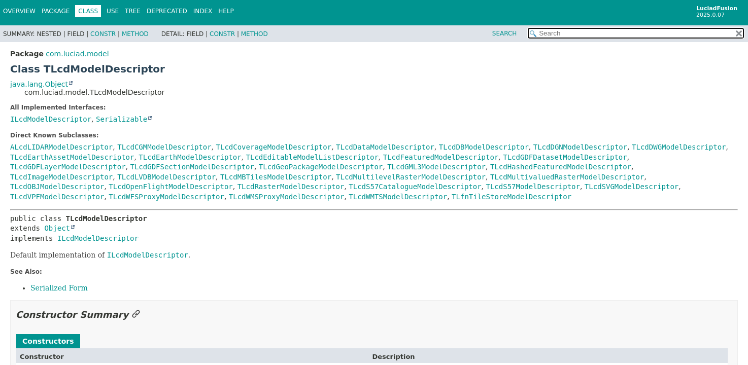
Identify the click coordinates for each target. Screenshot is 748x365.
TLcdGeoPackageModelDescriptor (321, 167)
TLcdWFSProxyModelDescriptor (166, 197)
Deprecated (167, 11)
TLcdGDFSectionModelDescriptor (192, 167)
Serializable (121, 119)
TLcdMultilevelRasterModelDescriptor (411, 177)
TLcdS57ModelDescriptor (533, 186)
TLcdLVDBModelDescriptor (166, 177)
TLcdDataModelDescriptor (385, 147)
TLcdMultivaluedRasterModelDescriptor (567, 177)
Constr (103, 34)
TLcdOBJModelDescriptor (57, 186)
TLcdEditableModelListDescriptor (312, 157)
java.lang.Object (39, 84)
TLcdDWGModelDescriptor (679, 147)
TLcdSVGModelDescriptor (631, 186)
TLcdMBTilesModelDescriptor (275, 177)
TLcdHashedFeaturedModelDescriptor (560, 167)
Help (226, 11)
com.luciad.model (77, 54)
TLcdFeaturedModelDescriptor (441, 157)
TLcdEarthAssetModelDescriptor (72, 157)
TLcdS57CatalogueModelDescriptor (415, 186)
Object (57, 228)
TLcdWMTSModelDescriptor (398, 197)
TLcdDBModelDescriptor (484, 147)
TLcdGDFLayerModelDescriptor (68, 167)
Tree (133, 11)
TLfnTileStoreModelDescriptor (511, 197)
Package (56, 11)
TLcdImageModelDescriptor (61, 177)
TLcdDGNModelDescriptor (580, 147)
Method (135, 34)
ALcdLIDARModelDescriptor (61, 147)
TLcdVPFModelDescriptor (57, 197)
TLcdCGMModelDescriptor (164, 147)
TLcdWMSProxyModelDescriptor (287, 197)
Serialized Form (59, 288)
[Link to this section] (136, 314)
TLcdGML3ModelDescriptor (436, 167)
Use (113, 11)
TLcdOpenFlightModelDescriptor (170, 186)
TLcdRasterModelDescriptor (291, 186)
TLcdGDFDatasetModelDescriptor (565, 157)
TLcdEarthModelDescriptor (190, 157)
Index (203, 11)
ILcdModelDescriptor (50, 119)
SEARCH (504, 33)
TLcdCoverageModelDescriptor (274, 147)
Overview (19, 11)
